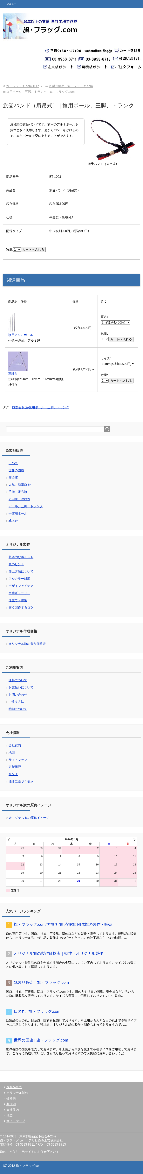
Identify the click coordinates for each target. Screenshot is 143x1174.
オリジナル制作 (17, 1092)
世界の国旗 (16, 470)
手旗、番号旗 (18, 492)
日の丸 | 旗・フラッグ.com (37, 1011)
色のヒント (16, 564)
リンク (13, 774)
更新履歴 (15, 767)
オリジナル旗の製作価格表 (27, 643)
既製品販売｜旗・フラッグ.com (41, 982)
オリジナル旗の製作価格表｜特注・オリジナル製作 (58, 953)
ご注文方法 (16, 701)
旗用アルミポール (20, 335)
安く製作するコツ (21, 607)
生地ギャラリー (19, 593)
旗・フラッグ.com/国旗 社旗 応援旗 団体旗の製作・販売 (63, 924)
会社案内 (15, 745)
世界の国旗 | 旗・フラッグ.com (41, 1040)
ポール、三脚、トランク (26, 506)
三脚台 (12, 373)
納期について (18, 709)
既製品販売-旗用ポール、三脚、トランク (40, 407)
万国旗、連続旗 (19, 499)
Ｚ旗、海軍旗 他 (20, 484)
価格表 (11, 1098)
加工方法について (21, 571)
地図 (12, 752)
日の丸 (13, 463)
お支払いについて (21, 687)
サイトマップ (18, 759)
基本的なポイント (21, 557)
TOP (22, 86)
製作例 (11, 1104)
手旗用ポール (18, 513)
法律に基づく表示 (21, 781)
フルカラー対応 (19, 578)
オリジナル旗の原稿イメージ (29, 817)
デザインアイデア (21, 585)
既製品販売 (14, 1087)
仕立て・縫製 (18, 600)
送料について (18, 680)
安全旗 (13, 477)
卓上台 (13, 520)
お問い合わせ (18, 694)
